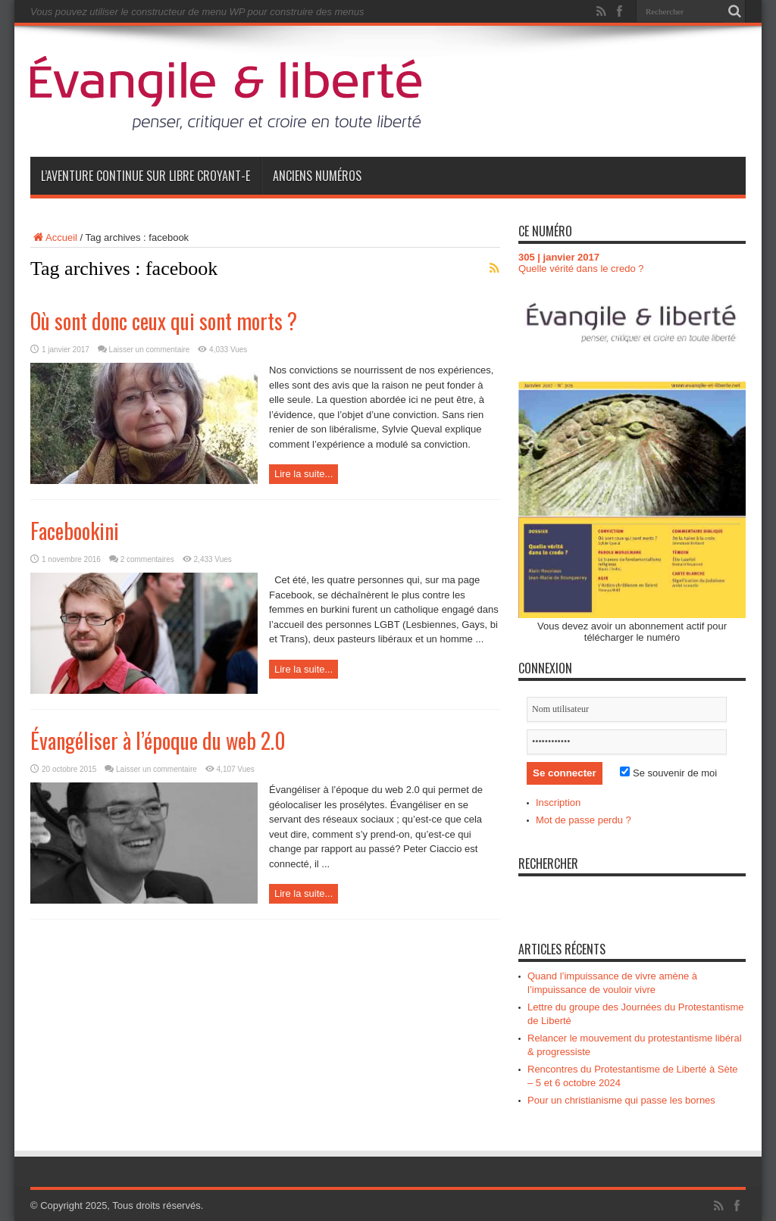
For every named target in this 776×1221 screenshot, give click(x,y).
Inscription (558, 802)
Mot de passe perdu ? (583, 820)
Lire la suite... (303, 473)
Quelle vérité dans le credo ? (580, 268)
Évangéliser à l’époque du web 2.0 (158, 740)
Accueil (53, 237)
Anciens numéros (317, 176)
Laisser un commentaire (149, 349)
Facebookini (74, 530)
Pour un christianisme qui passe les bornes (621, 1100)
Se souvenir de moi (668, 773)
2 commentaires (147, 559)
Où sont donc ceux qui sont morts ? (163, 320)
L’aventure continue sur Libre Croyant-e (145, 176)
